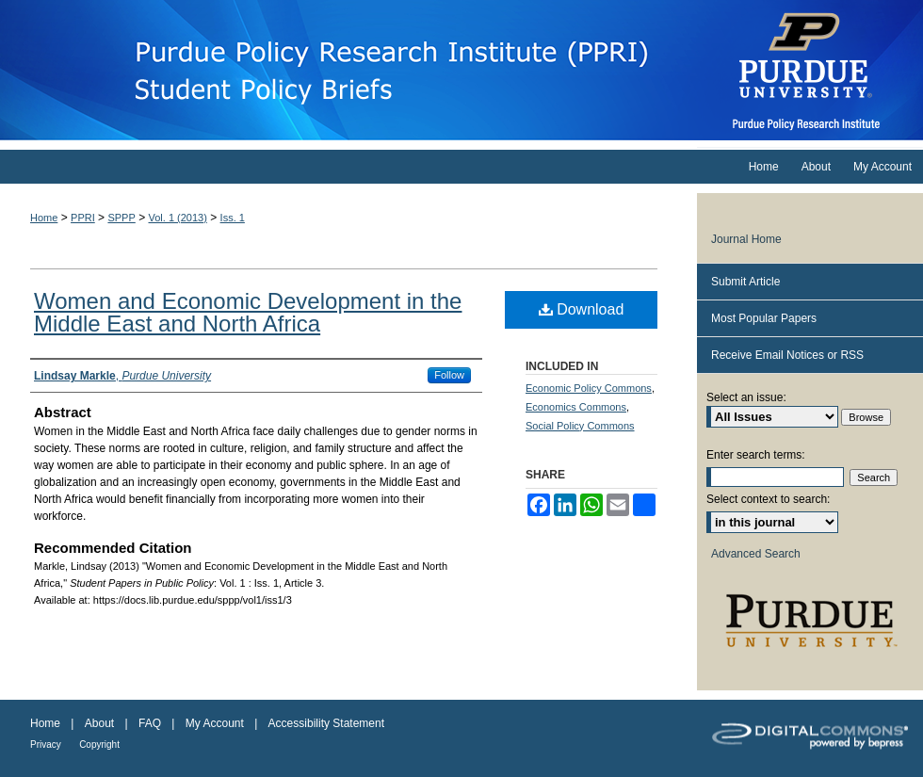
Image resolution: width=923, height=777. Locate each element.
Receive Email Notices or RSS (787, 355)
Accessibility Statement (326, 723)
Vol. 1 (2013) (178, 217)
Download (581, 309)
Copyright (99, 744)
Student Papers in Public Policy (348, 70)
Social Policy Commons (580, 425)
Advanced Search (756, 553)
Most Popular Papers (764, 318)
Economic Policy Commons (589, 388)
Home (43, 217)
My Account (215, 723)
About (99, 723)
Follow (449, 374)
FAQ (149, 723)
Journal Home (746, 239)
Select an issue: (746, 397)
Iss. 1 (232, 217)
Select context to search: (768, 499)
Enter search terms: (755, 454)
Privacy (45, 744)
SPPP (121, 217)
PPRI (83, 217)
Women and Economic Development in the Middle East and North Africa (248, 312)
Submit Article (745, 281)
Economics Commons (576, 407)
